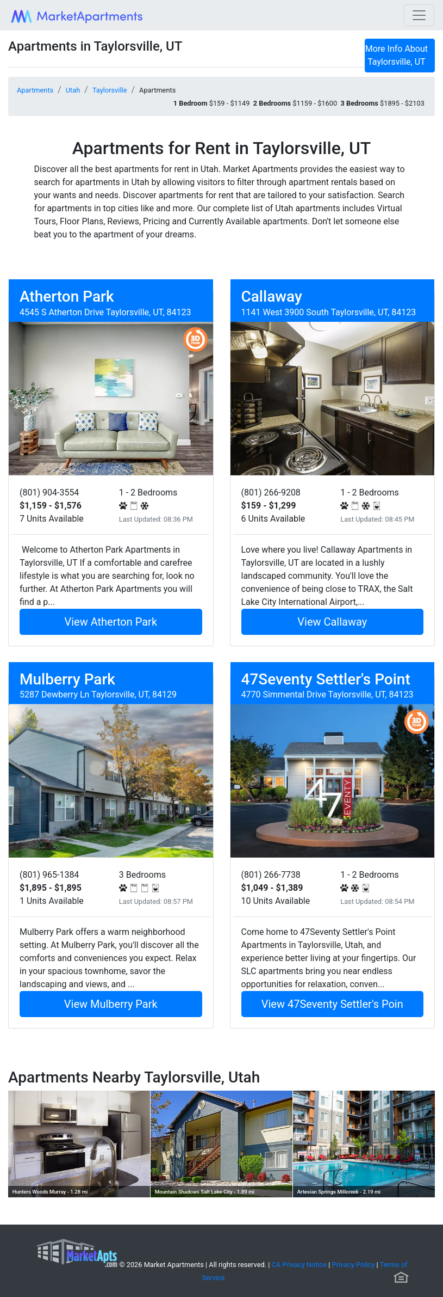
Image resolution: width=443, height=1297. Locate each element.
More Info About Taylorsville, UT (396, 55)
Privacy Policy (353, 1265)
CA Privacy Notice (299, 1265)
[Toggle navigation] (419, 15)
